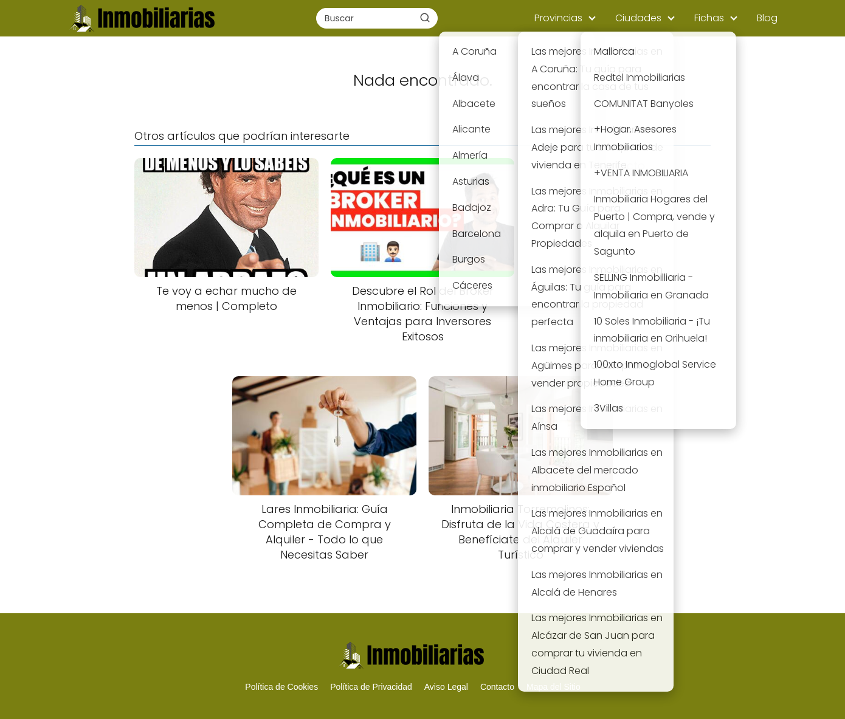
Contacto (497, 687)
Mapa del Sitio (553, 687)
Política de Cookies (281, 687)
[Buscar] (425, 17)
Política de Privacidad (371, 687)
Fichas (709, 18)
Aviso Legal (446, 687)
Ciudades (638, 18)
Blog (767, 18)
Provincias (558, 18)
